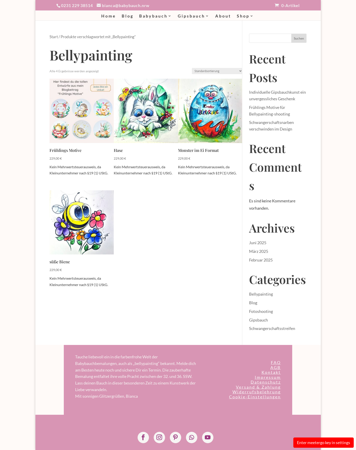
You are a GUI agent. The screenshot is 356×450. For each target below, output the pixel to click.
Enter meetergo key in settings (323, 442)
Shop (243, 16)
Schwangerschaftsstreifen (272, 328)
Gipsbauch (191, 16)
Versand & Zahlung (258, 387)
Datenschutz (266, 382)
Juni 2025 (257, 242)
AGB (275, 367)
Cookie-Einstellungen (255, 396)
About (223, 16)
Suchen (299, 38)
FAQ (276, 362)
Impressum (268, 377)
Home (108, 16)
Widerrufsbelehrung (256, 391)
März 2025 (258, 251)
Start (53, 37)
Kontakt (271, 372)
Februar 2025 (261, 259)
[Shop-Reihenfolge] (217, 71)
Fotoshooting (261, 311)
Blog (128, 16)
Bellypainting (261, 294)
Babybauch (153, 16)
